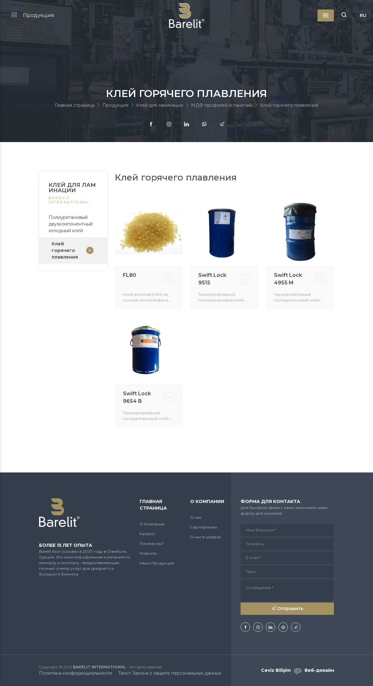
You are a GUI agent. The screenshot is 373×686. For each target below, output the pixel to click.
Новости (148, 553)
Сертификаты (203, 527)
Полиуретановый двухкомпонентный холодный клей (71, 223)
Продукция (33, 15)
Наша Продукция (157, 563)
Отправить (287, 608)
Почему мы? (152, 543)
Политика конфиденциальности (75, 673)
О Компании (152, 524)
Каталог (147, 533)
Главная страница (75, 105)
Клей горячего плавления (65, 250)
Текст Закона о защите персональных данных (169, 673)
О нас (195, 517)
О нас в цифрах (205, 537)
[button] (344, 15)
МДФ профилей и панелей (221, 105)
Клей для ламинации (159, 105)
